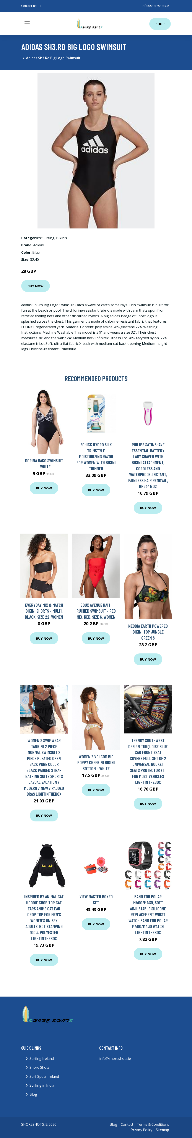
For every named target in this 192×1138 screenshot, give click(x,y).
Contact (127, 1124)
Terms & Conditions (153, 1124)
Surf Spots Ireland (44, 1076)
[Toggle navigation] (27, 23)
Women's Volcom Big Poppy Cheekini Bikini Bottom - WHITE (96, 762)
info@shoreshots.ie (155, 6)
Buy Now (36, 286)
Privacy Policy (141, 1129)
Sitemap (162, 1129)
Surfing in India (41, 1085)
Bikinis (61, 238)
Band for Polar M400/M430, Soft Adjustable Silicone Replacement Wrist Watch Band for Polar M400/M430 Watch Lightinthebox (148, 914)
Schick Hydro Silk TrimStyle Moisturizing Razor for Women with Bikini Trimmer (96, 456)
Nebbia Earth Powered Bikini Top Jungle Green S (148, 631)
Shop (160, 24)
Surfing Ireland (41, 1058)
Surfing (48, 238)
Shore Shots (39, 1067)
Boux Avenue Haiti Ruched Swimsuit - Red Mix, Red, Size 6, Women (96, 611)
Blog (33, 1094)
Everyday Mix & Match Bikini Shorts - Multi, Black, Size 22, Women (44, 611)
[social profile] (41, 6)
